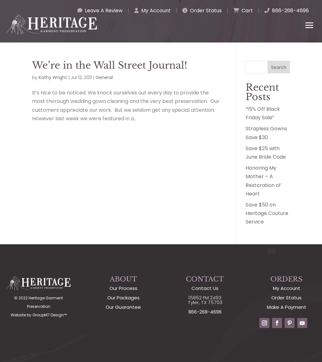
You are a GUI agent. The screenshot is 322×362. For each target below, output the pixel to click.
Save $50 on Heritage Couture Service (267, 213)
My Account (152, 10)
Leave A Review (100, 10)
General (104, 77)
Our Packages (123, 297)
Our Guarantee (123, 307)
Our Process (123, 288)
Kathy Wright (53, 77)
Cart (243, 10)
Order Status (202, 10)
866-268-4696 (286, 10)
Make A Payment (286, 307)
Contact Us (205, 288)
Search (278, 67)
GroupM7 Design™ (49, 315)
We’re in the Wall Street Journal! (109, 65)
